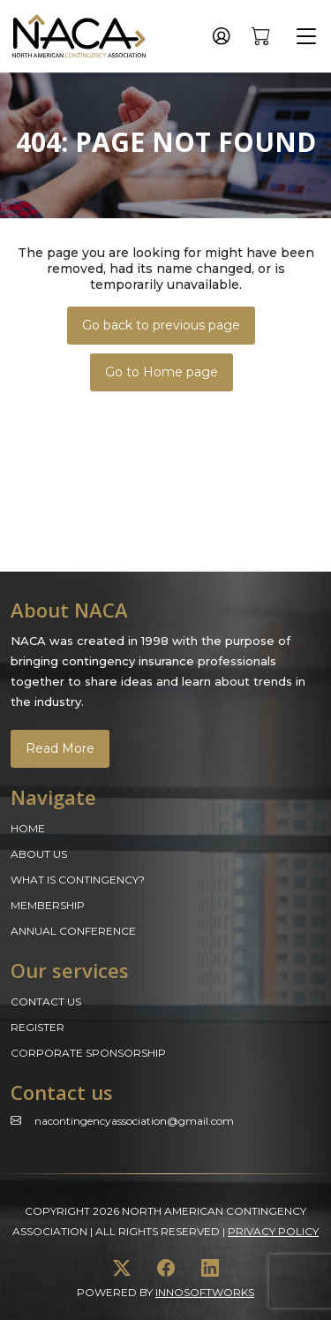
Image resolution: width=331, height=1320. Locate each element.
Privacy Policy (273, 1231)
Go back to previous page (161, 325)
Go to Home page (161, 372)
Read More (60, 748)
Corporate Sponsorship (88, 1052)
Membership (48, 905)
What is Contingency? (78, 879)
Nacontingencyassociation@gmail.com (134, 1120)
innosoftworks (204, 1292)
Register (37, 1027)
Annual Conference (73, 930)
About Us (39, 854)
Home (28, 828)
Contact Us (46, 1001)
